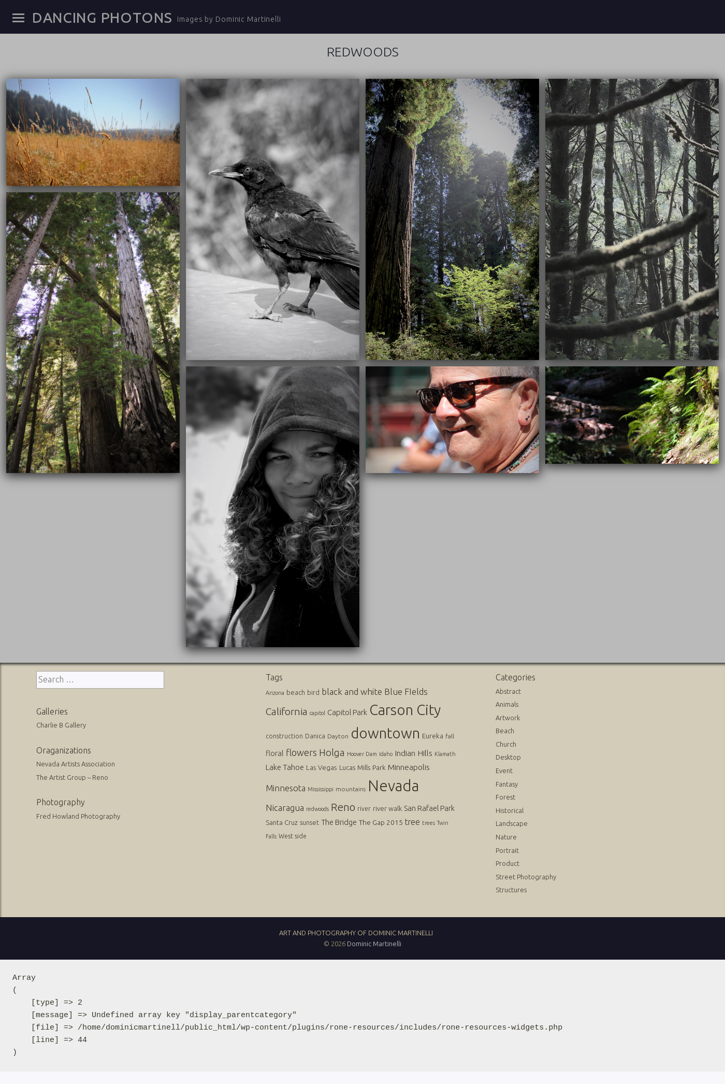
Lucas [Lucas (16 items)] (347, 767)
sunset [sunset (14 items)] (309, 822)
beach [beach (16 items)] (295, 692)
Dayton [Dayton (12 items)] (338, 736)
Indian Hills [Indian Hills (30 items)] (413, 753)
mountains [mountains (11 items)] (351, 789)
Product (507, 863)
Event (504, 770)
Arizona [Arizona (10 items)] (275, 693)
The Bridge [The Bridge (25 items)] (339, 822)
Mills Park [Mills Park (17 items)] (371, 768)
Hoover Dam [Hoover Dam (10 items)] (362, 754)
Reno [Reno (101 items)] (343, 807)
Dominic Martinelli (374, 943)
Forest (505, 797)
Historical (510, 810)
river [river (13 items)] (364, 808)
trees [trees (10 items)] (428, 823)
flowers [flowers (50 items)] (301, 752)
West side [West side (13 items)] (293, 836)
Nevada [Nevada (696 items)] (393, 785)
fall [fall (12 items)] (449, 736)
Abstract (508, 691)
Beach (505, 730)
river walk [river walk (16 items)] (387, 808)
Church (506, 744)
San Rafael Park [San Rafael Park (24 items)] (429, 808)
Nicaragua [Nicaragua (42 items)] (285, 807)
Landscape (512, 823)
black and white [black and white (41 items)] (352, 691)
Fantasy (507, 784)
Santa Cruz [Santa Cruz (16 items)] (282, 822)
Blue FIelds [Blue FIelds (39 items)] (406, 691)
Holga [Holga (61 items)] (332, 752)
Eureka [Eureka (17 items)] (432, 736)
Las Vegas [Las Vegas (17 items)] (321, 768)
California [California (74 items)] (287, 711)
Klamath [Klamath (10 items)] (445, 754)
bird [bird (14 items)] (313, 692)
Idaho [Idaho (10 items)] (386, 754)
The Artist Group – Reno (72, 777)
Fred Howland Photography (78, 816)
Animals (507, 704)
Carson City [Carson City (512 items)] (405, 710)
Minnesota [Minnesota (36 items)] (286, 788)
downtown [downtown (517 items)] (385, 733)
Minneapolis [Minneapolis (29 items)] (409, 767)
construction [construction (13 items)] (284, 736)
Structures (511, 889)
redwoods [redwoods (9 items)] (317, 809)
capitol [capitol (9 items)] (317, 713)
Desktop (508, 757)
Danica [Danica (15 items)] (315, 735)
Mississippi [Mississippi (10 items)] (321, 789)
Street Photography (526, 876)
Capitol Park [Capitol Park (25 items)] (347, 712)
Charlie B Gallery (61, 725)
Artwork (508, 717)
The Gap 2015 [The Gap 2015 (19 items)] (381, 822)
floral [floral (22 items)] (275, 753)
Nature (506, 836)
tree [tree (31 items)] (412, 821)
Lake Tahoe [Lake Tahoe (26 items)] (285, 767)
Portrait (507, 850)
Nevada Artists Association (75, 763)
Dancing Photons (102, 17)
